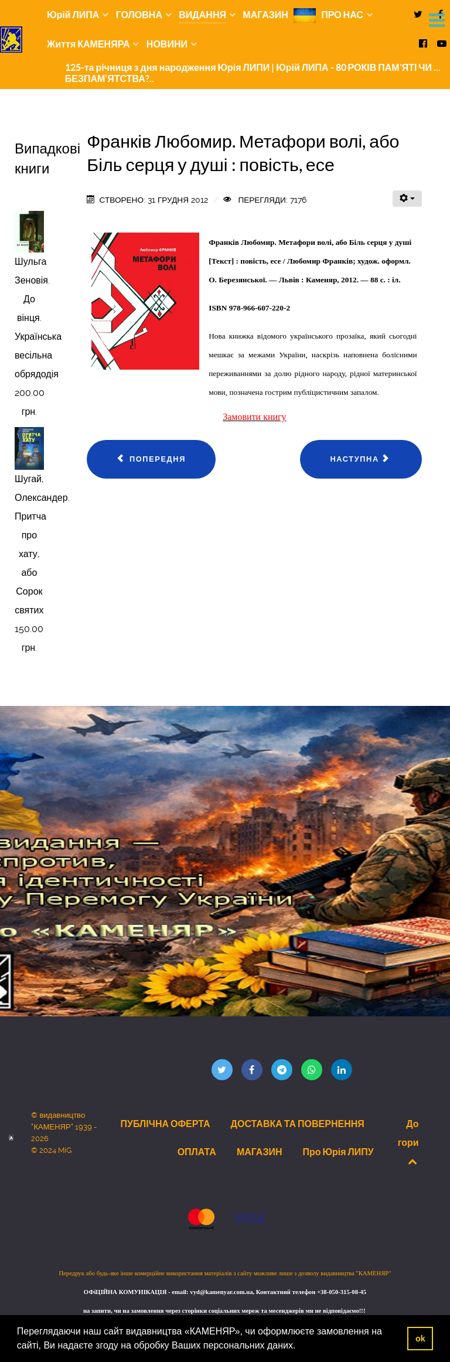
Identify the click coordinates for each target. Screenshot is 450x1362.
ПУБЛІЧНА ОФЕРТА (165, 1123)
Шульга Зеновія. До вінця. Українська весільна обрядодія (38, 318)
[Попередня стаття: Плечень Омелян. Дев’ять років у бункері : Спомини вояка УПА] (151, 459)
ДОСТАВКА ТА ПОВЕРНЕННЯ (297, 1123)
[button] (300, 1347)
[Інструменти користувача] (407, 198)
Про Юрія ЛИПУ (337, 1151)
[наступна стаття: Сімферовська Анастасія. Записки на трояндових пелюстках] (360, 459)
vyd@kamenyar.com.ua (221, 1292)
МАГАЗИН (259, 1151)
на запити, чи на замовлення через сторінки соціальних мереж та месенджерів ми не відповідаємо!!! (225, 1311)
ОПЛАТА (197, 1151)
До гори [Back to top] (408, 1142)
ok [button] (420, 1338)
